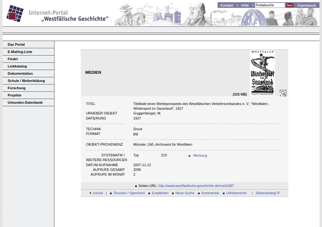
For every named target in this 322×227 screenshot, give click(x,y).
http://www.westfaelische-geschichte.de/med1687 (196, 186)
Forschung (17, 88)
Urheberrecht (236, 193)
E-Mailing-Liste (20, 52)
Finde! (13, 59)
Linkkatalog (17, 66)
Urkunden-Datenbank (25, 102)
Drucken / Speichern (129, 193)
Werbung (200, 155)
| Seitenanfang (265, 193)
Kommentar (210, 193)
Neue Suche (185, 193)
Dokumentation (20, 73)
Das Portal (16, 44)
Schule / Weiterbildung (26, 81)
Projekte (14, 95)
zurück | (100, 193)
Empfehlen (160, 193)
